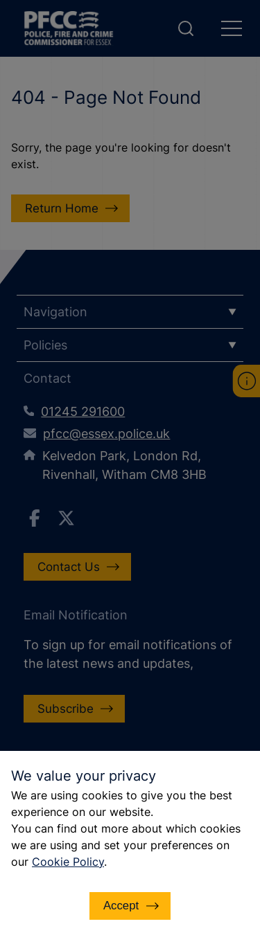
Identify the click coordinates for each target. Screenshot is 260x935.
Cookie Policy (68, 862)
